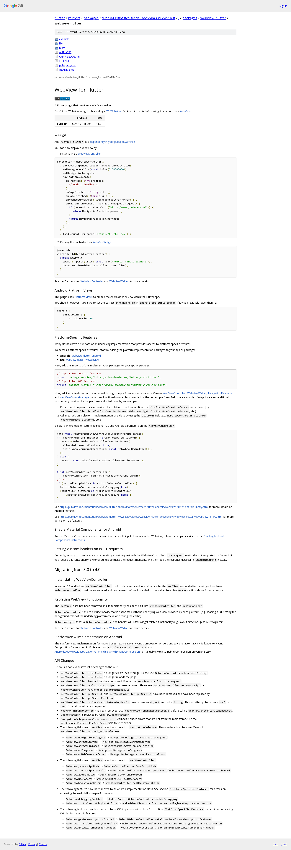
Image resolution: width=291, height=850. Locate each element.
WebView (185, 111)
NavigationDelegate (220, 393)
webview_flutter (213, 18)
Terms (43, 844)
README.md (66, 69)
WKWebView (113, 111)
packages (91, 18)
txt (275, 844)
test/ (62, 48)
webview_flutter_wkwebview (82, 359)
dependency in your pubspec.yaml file (112, 141)
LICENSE (64, 61)
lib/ (61, 43)
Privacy (32, 844)
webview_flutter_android (86, 355)
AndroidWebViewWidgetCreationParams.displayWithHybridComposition (97, 651)
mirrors (74, 18)
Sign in (283, 6)
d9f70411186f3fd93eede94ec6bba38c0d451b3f (138, 18)
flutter (60, 18)
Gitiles (22, 844)
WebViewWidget (102, 242)
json (284, 844)
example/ (64, 39)
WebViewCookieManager (75, 397)
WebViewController (89, 153)
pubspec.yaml (67, 65)
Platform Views (83, 297)
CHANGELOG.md (69, 56)
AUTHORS (65, 52)
